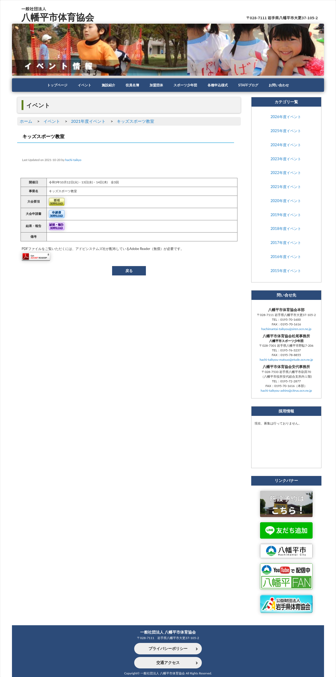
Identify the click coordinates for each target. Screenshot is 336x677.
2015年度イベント (285, 271)
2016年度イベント (285, 257)
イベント (80, 85)
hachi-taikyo (73, 160)
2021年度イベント (88, 121)
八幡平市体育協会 (58, 16)
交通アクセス (168, 663)
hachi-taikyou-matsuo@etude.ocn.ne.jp (286, 360)
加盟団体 (155, 85)
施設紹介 (105, 85)
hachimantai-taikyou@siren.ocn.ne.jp (286, 329)
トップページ (52, 85)
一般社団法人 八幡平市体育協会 (168, 631)
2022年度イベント (285, 173)
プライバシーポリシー (168, 649)
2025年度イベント (285, 131)
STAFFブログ (251, 85)
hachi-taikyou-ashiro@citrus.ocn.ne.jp (286, 391)
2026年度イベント (285, 117)
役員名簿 (130, 85)
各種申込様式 (220, 85)
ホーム (26, 121)
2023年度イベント (285, 159)
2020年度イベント (285, 201)
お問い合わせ (284, 85)
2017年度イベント (285, 243)
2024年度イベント (285, 145)
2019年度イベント (285, 215)
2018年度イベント (285, 229)
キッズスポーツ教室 (135, 121)
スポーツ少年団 (186, 85)
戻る (129, 270)
